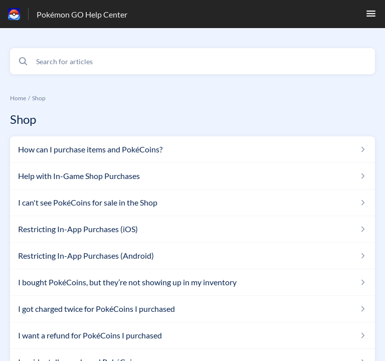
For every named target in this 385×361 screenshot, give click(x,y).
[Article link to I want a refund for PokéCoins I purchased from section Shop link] (192, 335)
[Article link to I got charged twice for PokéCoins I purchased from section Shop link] (192, 309)
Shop (39, 98)
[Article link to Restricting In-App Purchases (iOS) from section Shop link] (192, 229)
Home (18, 98)
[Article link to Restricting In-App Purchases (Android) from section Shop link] (192, 256)
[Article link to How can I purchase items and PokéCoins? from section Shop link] (192, 149)
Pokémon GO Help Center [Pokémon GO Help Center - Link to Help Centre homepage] (82, 14)
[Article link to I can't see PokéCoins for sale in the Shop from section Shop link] (192, 203)
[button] (371, 16)
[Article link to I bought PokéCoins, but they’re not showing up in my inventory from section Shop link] (192, 282)
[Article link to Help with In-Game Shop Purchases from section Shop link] (192, 176)
